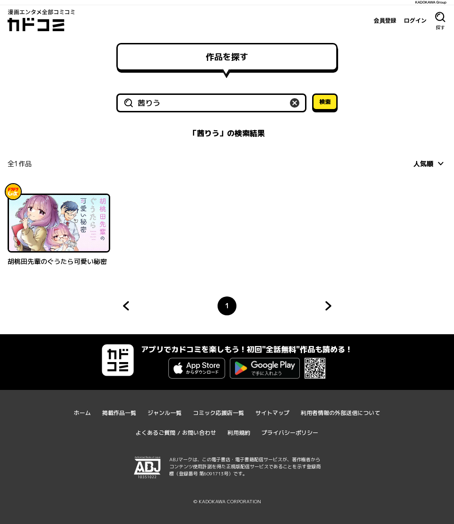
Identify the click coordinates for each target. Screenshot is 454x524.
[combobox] (429, 163)
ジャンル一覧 (165, 413)
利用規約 (238, 433)
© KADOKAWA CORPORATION (227, 501)
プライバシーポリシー (290, 433)
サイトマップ (272, 413)
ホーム (82, 413)
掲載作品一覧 (119, 413)
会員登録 (385, 20)
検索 (325, 102)
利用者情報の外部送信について (340, 413)
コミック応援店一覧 (218, 413)
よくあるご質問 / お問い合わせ (176, 433)
